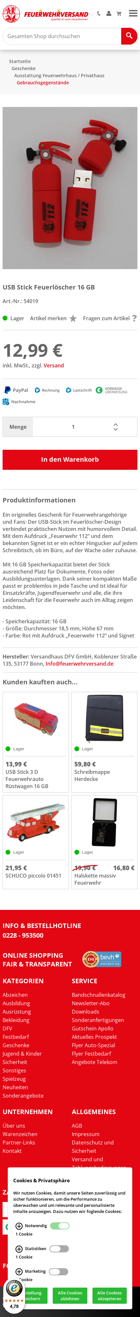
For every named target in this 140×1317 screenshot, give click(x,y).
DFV (7, 1028)
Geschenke (24, 68)
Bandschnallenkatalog (98, 994)
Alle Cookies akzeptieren (109, 1295)
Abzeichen (15, 994)
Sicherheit (15, 1062)
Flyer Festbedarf (91, 1053)
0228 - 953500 (23, 935)
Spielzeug (14, 1078)
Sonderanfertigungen (98, 1020)
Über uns (14, 1125)
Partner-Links (19, 1142)
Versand (54, 365)
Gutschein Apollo (92, 1028)
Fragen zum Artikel (110, 318)
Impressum (86, 1134)
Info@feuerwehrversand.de (79, 663)
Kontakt (12, 1150)
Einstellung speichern (30, 1295)
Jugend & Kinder (22, 1053)
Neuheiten (15, 1087)
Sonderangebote (23, 1095)
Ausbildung (16, 1003)
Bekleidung (16, 1020)
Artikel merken (53, 318)
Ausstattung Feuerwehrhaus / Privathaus (59, 75)
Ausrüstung (17, 1011)
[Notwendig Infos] (19, 1225)
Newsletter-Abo (91, 1003)
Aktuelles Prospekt (94, 1036)
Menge (18, 426)
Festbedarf (16, 1036)
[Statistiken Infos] (19, 1248)
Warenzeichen (20, 1134)
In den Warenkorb (70, 459)
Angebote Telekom (94, 1062)
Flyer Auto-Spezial (93, 1045)
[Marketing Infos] (19, 1271)
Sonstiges (14, 1070)
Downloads (85, 1011)
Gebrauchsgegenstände (43, 82)
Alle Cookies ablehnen (70, 1295)
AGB (77, 1125)
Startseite (20, 61)
